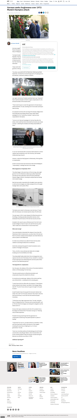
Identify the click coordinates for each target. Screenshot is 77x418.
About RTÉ (63, 388)
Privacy (2, 416)
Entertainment (27, 1)
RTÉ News (19, 395)
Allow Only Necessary (42, 67)
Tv (53, 1)
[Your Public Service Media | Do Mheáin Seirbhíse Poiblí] (8, 415)
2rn (61, 397)
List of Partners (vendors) (26, 64)
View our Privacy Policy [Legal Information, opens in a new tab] (31, 55)
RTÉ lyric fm (31, 395)
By (15, 43)
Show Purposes (26, 67)
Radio (56, 1)
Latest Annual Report (65, 393)
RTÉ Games (9, 388)
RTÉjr (19, 397)
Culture (41, 1)
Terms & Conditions (53, 397)
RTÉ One (19, 392)
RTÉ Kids (41, 396)
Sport (21, 1)
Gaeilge (46, 1)
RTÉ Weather (42, 390)
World (41, 3)
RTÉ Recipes (9, 402)
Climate (33, 3)
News (18, 1)
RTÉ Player (20, 388)
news (8, 3)
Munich (17, 345)
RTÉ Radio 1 (31, 392)
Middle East (27, 3)
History (8, 393)
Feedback (52, 390)
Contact (51, 388)
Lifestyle (37, 1)
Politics (13, 3)
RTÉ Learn (9, 397)
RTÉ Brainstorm (10, 392)
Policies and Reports (54, 393)
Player (51, 1)
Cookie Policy (52, 402)
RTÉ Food (8, 400)
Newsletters (63, 400)
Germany (14, 345)
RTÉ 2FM (30, 393)
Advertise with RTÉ (64, 395)
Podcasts (30, 390)
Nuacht (37, 3)
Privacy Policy (52, 400)
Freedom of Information (54, 404)
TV (18, 390)
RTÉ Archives (9, 390)
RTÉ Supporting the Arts (65, 402)
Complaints (52, 395)
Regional (18, 3)
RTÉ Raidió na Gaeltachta (31, 398)
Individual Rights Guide (54, 399)
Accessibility (52, 392)
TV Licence (63, 390)
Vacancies (63, 392)
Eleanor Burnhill (21, 365)
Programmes (46, 3)
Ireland (22, 3)
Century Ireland (42, 392)
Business (33, 1)
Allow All (51, 67)
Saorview (63, 399)
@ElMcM (22, 367)
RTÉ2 (19, 393)
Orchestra (41, 388)
